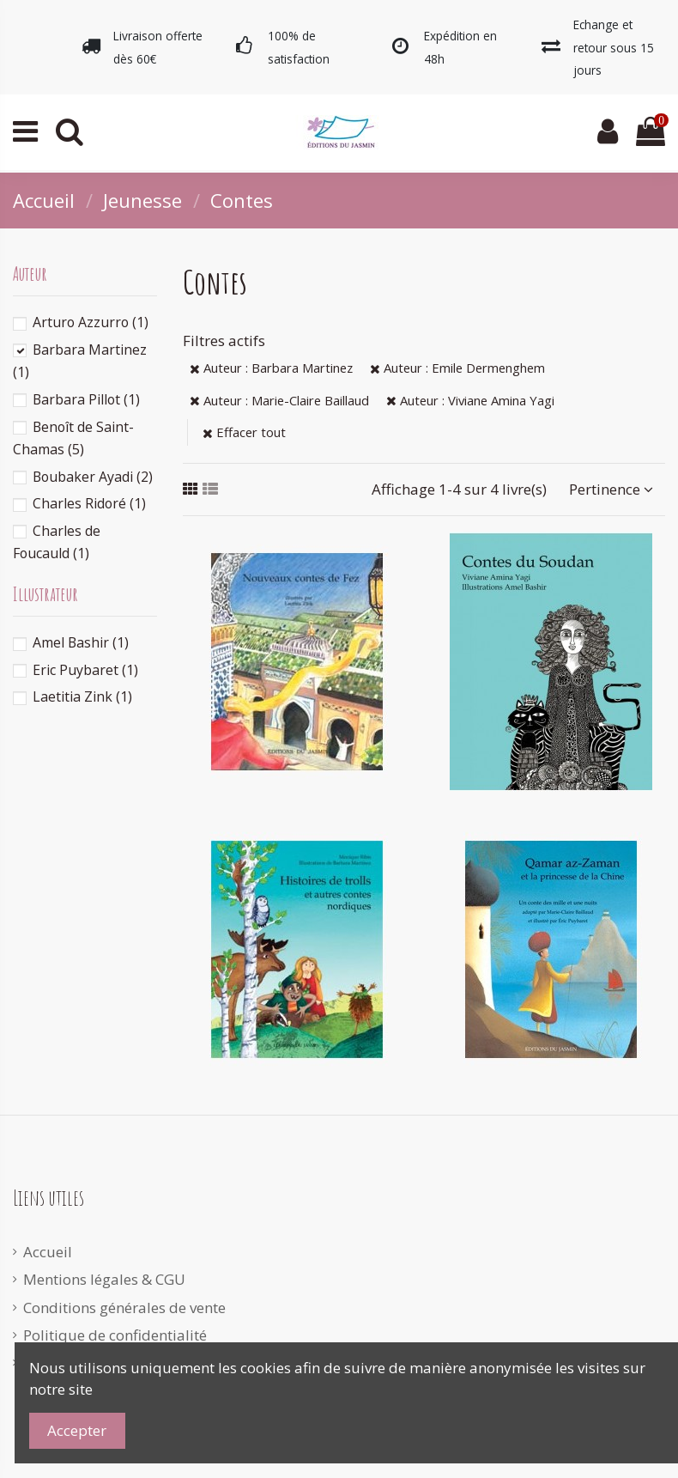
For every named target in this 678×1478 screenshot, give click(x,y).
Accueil (47, 1252)
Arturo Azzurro (90, 322)
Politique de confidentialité (115, 1335)
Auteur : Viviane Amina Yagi (470, 400)
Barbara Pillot (86, 399)
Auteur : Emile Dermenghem (457, 367)
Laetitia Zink (82, 696)
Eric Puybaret (85, 669)
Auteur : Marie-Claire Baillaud (279, 400)
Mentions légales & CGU (104, 1279)
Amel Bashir (81, 642)
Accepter (76, 1430)
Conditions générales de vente (124, 1307)
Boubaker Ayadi (93, 476)
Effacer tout (244, 432)
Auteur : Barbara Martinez (271, 367)
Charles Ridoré (89, 503)
